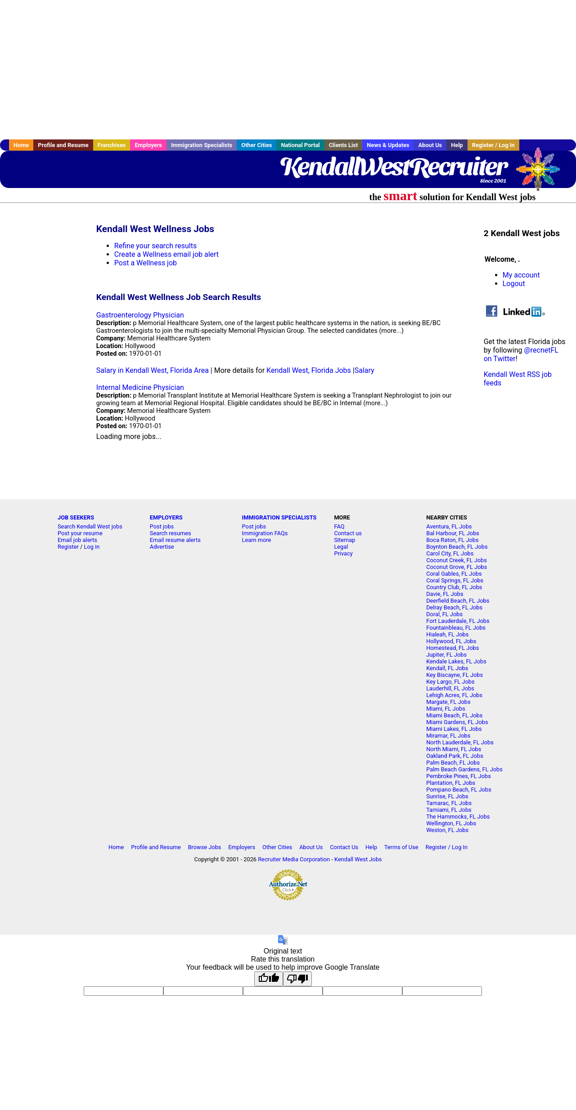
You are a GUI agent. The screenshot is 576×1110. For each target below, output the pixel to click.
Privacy (343, 553)
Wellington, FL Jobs (451, 823)
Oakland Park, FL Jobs (454, 755)
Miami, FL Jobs (445, 708)
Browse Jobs (204, 847)
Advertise (162, 546)
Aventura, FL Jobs (449, 526)
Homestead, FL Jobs (452, 648)
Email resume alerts (175, 540)
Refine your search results (155, 246)
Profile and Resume (63, 145)
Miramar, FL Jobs (448, 735)
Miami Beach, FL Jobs (454, 715)
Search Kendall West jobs (90, 526)
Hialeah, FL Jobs (447, 634)
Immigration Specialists (201, 145)
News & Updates (388, 145)
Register (68, 546)
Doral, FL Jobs (444, 614)
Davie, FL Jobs (444, 594)
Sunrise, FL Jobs (447, 796)
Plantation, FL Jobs (450, 782)
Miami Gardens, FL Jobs (457, 722)
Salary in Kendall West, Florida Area (152, 370)
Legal (341, 546)
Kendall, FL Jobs (447, 668)
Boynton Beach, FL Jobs (456, 546)
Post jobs (162, 526)
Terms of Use (401, 847)
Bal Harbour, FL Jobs (452, 533)
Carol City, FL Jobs (449, 553)
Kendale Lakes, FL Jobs (456, 661)
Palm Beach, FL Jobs (453, 762)
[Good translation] (268, 978)
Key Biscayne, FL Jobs (454, 674)
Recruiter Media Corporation (294, 859)
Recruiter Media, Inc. (542, 173)
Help (457, 145)
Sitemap (344, 540)
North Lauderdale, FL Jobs (460, 742)
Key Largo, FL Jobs (450, 681)
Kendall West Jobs (358, 859)
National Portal (300, 145)
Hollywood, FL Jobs (451, 641)
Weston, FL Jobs (447, 830)
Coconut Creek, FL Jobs (456, 560)
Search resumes (170, 533)
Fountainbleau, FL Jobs (456, 627)
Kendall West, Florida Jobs (308, 370)
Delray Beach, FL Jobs (454, 607)
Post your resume (80, 533)
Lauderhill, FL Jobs (450, 688)
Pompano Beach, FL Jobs (458, 789)
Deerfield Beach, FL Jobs (457, 600)
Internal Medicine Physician (140, 387)
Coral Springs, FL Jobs (454, 580)
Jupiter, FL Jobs (446, 654)
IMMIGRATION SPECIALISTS (279, 517)
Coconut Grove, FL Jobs (456, 567)
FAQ (339, 526)
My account (521, 275)
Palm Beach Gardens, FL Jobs (464, 769)
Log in (92, 546)
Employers (148, 145)
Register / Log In (493, 145)
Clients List (343, 145)
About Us (430, 145)
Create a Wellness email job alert (166, 254)
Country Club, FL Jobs (454, 587)
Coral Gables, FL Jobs (454, 573)
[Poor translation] (297, 978)
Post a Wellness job (145, 263)
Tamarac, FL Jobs (449, 803)
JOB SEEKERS (76, 517)
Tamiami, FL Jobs (449, 809)
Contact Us (344, 847)
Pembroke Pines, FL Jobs (458, 776)
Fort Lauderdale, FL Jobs (457, 621)
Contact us (348, 533)
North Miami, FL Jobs (453, 749)
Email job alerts (77, 540)
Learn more (256, 540)
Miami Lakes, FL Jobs (454, 728)
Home (21, 145)
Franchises (112, 145)
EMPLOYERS (166, 517)
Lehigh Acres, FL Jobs (454, 695)
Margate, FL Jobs (448, 701)
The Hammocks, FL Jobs (458, 816)
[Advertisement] (288, 70)
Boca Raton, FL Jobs (452, 540)
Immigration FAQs (265, 533)
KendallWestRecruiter (392, 166)
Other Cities (256, 145)
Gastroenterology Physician (140, 315)
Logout (514, 283)
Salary (364, 370)
